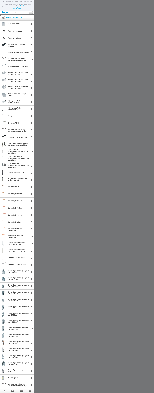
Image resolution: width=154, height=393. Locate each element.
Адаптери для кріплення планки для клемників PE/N (17, 59)
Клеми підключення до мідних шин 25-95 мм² (18, 314)
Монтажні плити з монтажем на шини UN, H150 (18, 73)
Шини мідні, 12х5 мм (15, 187)
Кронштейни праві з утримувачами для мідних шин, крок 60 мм (18, 158)
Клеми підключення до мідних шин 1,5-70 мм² (18, 321)
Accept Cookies (17, 8)
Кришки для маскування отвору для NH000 (16, 243)
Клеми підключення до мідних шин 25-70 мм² (18, 300)
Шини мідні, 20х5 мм (15, 194)
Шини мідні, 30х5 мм (15, 208)
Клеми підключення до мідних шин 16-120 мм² (18, 307)
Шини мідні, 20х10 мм (15, 201)
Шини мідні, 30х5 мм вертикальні (15, 229)
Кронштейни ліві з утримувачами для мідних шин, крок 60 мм (18, 151)
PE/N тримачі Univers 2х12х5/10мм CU (15, 109)
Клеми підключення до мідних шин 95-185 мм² (18, 364)
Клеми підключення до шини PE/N (18, 371)
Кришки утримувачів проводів (18, 52)
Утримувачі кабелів (14, 38)
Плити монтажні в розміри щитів (17, 95)
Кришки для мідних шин (16, 173)
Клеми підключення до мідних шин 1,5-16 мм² (18, 272)
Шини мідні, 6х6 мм (14, 222)
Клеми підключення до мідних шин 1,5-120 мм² (18, 349)
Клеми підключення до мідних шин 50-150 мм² (18, 328)
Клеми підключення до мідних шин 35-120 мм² (18, 335)
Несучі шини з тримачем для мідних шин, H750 (17, 179)
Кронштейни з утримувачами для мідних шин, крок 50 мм (18, 144)
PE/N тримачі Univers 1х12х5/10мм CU (15, 102)
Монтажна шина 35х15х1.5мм (18, 66)
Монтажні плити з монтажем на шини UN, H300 (18, 80)
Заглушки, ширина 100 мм (17, 265)
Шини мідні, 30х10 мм (15, 215)
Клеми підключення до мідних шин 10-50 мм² (18, 293)
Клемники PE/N (13, 123)
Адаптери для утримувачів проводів (17, 45)
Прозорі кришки (13, 378)
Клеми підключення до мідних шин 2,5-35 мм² (18, 279)
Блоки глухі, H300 (14, 24)
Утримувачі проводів (15, 31)
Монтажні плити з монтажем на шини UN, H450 (18, 87)
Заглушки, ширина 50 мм (16, 257)
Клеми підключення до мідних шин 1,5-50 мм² (18, 286)
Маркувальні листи (14, 116)
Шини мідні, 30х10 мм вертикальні (15, 236)
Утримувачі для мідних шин (17, 137)
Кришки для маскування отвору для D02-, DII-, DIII (16, 250)
